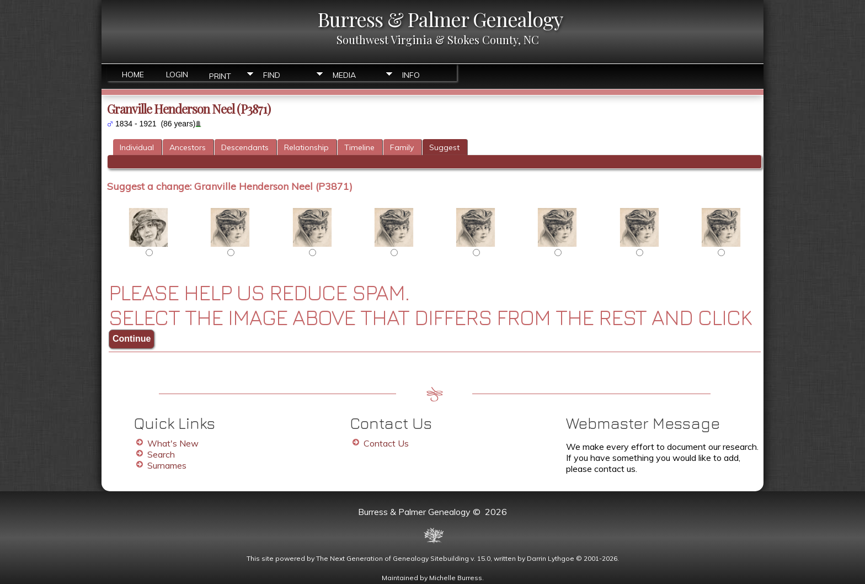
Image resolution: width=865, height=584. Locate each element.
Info (411, 75)
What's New (173, 443)
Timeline (359, 147)
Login (177, 74)
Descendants (245, 147)
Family (402, 147)
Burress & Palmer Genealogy (440, 19)
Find (271, 75)
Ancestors (187, 147)
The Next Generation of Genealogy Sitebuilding (392, 558)
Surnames (166, 465)
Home (133, 74)
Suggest (444, 147)
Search (161, 454)
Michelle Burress (455, 578)
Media (344, 75)
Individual (137, 147)
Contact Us (386, 443)
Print (220, 75)
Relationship (306, 147)
